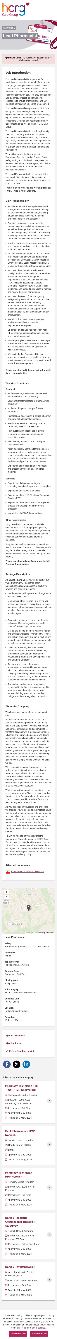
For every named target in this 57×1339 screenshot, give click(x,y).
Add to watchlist (15, 1035)
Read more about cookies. (33, 1328)
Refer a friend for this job (20, 1051)
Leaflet (28, 933)
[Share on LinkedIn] (26, 1064)
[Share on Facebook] (7, 1064)
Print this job (14, 1043)
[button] (29, 908)
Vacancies (9, 28)
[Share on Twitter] (16, 1064)
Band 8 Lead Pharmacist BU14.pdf (27, 871)
